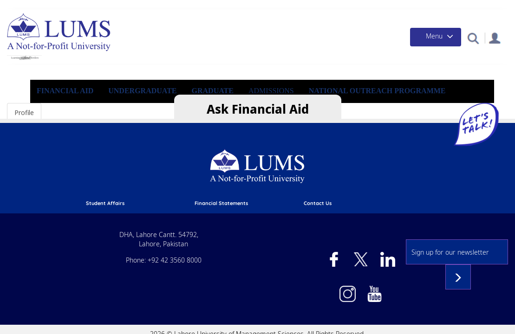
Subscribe (476, 246)
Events (445, 6)
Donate (258, 6)
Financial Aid (215, 6)
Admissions (166, 6)
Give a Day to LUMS (309, 6)
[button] (466, 48)
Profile (24, 127)
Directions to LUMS (383, 178)
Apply (129, 6)
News (416, 6)
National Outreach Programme (425, 100)
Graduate (265, 100)
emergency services (278, 188)
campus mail (268, 196)
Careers (368, 188)
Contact (479, 6)
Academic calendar (171, 178)
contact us (373, 169)
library (156, 188)
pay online (160, 196)
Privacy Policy (376, 196)
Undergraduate (197, 100)
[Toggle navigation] (423, 47)
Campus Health (373, 6)
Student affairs (166, 169)
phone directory (273, 178)
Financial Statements (279, 169)
